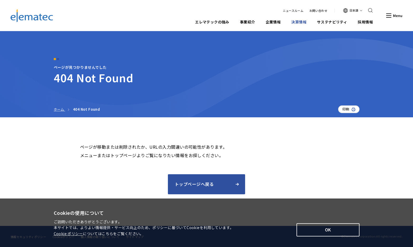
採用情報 (365, 22)
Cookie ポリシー (68, 233)
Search (369, 10)
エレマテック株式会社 (32, 15)
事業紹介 (247, 22)
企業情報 (273, 22)
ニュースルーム (293, 11)
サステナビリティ (332, 22)
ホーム (59, 109)
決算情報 (299, 22)
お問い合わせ (318, 11)
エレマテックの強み (212, 22)
